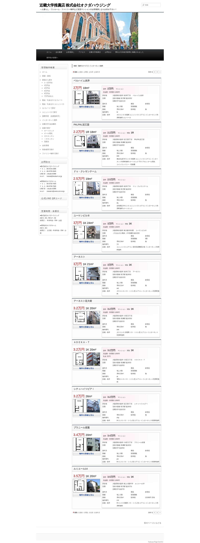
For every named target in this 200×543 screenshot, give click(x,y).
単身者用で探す (48, 149)
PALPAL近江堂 (81, 124)
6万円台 (47, 93)
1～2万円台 (48, 83)
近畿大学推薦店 (95, 52)
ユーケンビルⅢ (82, 215)
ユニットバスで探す (49, 112)
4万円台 (47, 88)
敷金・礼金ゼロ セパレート (52, 100)
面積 (80, 72)
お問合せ (108, 52)
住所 (90, 72)
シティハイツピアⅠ (84, 389)
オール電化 (48, 133)
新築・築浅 (46, 76)
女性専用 (45, 145)
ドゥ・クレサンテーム (85, 171)
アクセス (82, 52)
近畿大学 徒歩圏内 (49, 124)
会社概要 (59, 52)
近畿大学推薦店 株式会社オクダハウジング (74, 5)
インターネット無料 (49, 120)
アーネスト (79, 257)
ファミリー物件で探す (50, 153)
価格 (75, 72)
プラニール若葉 (82, 427)
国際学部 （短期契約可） (51, 116)
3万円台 (47, 85)
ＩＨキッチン (49, 139)
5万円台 (47, 91)
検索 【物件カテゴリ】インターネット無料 (88, 66)
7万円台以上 (48, 96)
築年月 (97, 72)
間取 (85, 72)
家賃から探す (47, 80)
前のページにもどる (152, 523)
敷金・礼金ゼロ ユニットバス (53, 104)
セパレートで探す (48, 108)
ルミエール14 (81, 469)
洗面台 (46, 142)
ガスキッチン (49, 136)
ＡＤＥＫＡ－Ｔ (82, 342)
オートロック (49, 131)
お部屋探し (70, 52)
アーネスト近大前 (83, 301)
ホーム (49, 52)
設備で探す (46, 128)
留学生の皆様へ (52, 58)
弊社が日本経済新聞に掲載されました (129, 52)
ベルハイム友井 (82, 80)
